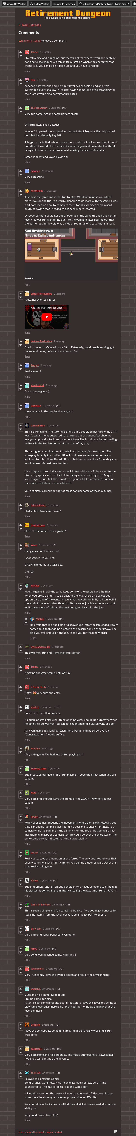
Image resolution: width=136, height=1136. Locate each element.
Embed (58, 1132)
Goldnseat (36, 405)
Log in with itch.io (29, 40)
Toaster (34, 51)
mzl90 (34, 948)
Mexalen (35, 748)
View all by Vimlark (35, 1132)
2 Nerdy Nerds (38, 687)
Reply (27, 71)
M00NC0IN (37, 190)
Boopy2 (35, 365)
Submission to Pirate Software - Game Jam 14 (104, 3)
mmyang (35, 170)
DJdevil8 (35, 1024)
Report (50, 1132)
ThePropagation (39, 107)
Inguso (34, 816)
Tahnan (34, 880)
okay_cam (36, 928)
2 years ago (54, 107)
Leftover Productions (41, 293)
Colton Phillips (38, 425)
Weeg (34, 545)
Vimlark (40, 618)
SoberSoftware (38, 505)
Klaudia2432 (37, 385)
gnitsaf (34, 852)
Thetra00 (36, 1072)
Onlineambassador (40, 646)
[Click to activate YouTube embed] (47, 316)
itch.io (21, 1132)
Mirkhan (35, 585)
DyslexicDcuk (38, 525)
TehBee (34, 666)
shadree (35, 707)
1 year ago (45, 51)
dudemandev (37, 968)
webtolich (36, 988)
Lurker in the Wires (40, 904)
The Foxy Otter (38, 768)
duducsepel (36, 1048)
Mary (33, 792)
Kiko (33, 79)
